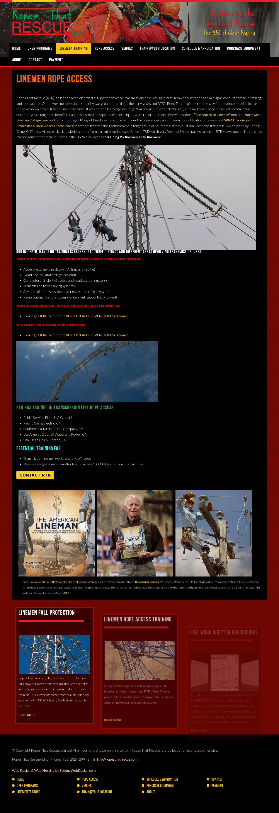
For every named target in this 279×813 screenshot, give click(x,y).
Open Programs (40, 49)
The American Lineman (212, 114)
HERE (42, 316)
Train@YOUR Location (157, 49)
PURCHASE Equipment (243, 49)
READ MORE (28, 731)
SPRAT (229, 120)
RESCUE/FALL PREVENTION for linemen (97, 316)
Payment (56, 60)
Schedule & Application (201, 49)
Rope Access (104, 49)
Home (16, 49)
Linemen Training (74, 49)
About (17, 60)
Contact (35, 60)
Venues (127, 49)
